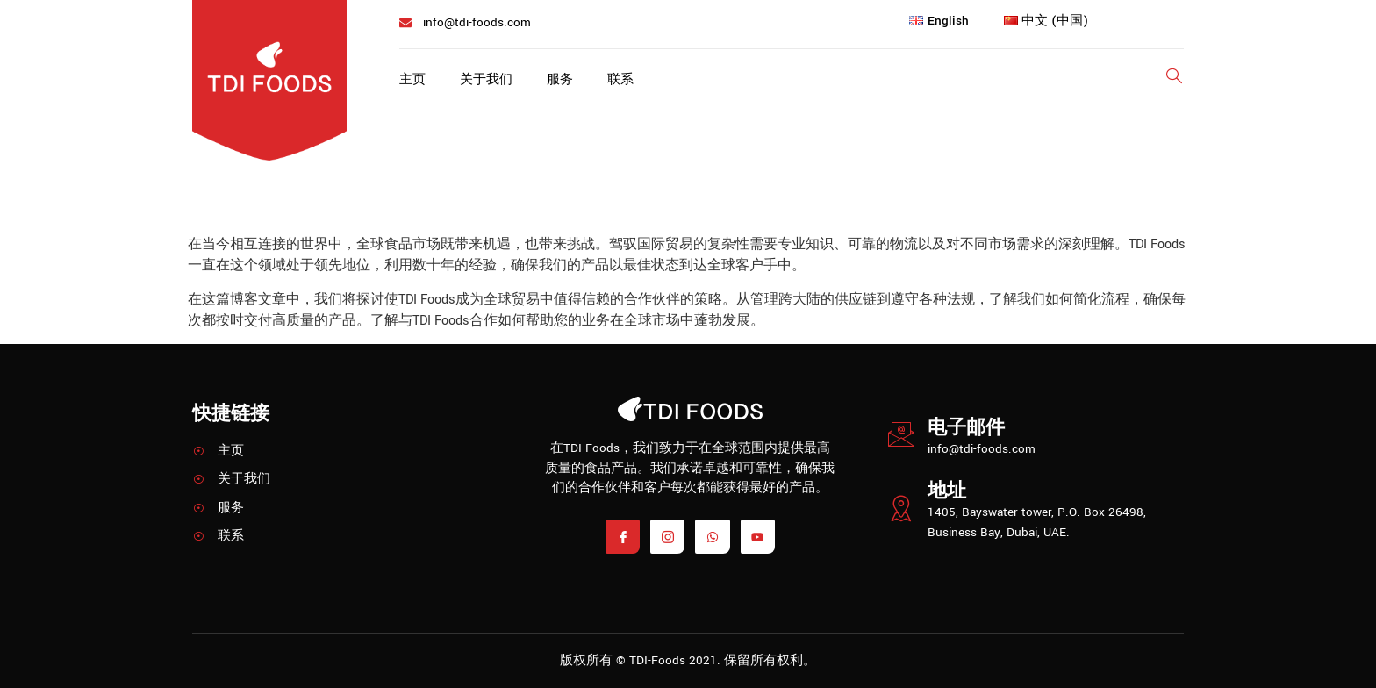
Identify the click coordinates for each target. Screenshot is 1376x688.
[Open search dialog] (1175, 79)
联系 (623, 80)
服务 (561, 80)
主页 (412, 80)
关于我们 (487, 80)
